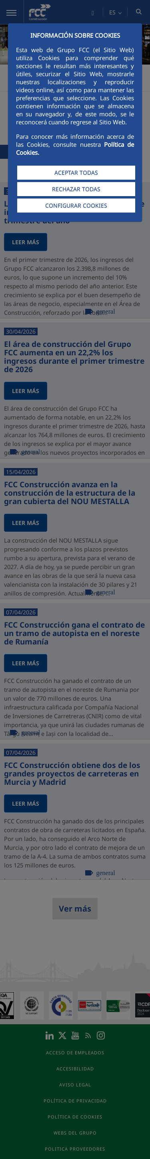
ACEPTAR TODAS (76, 172)
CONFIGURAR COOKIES (76, 205)
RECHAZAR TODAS (76, 189)
